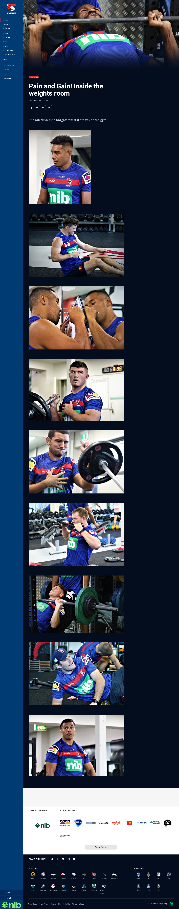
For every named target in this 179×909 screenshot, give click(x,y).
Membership (8, 65)
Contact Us (66, 904)
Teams (6, 42)
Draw (6, 33)
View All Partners (101, 847)
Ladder (7, 37)
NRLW (6, 46)
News (6, 20)
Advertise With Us (78, 904)
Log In (7, 898)
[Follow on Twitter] (63, 859)
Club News (34, 77)
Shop (5, 74)
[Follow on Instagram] (69, 859)
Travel (6, 29)
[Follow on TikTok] (52, 859)
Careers (53, 904)
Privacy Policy (43, 904)
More (12, 59)
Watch (6, 24)
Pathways (8, 50)
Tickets (6, 70)
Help (59, 904)
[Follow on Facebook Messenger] (74, 859)
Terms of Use (32, 904)
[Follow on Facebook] (58, 859)
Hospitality (7, 78)
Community (9, 55)
